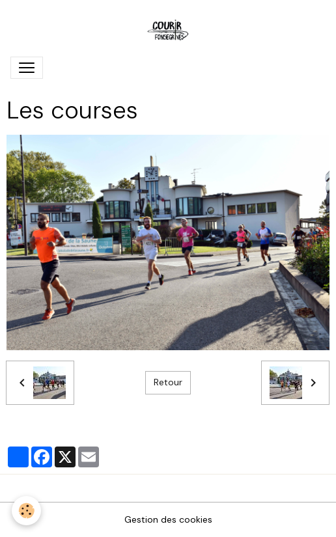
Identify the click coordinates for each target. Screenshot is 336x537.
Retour (168, 382)
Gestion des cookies (168, 519)
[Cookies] (26, 510)
